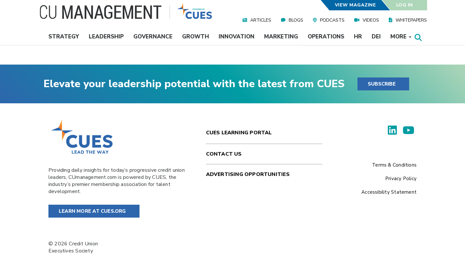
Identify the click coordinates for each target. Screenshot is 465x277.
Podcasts (332, 20)
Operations (326, 36)
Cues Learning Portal (239, 132)
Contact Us (224, 154)
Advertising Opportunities (248, 174)
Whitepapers (411, 20)
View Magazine (355, 5)
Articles (260, 20)
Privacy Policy (401, 178)
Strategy (63, 36)
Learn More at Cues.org (92, 211)
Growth (195, 36)
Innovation (236, 36)
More (400, 36)
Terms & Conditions (394, 165)
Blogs (296, 20)
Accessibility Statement (389, 192)
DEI (376, 36)
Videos (371, 20)
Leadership (106, 36)
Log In (404, 5)
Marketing (281, 36)
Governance (152, 36)
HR (358, 36)
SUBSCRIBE (382, 84)
